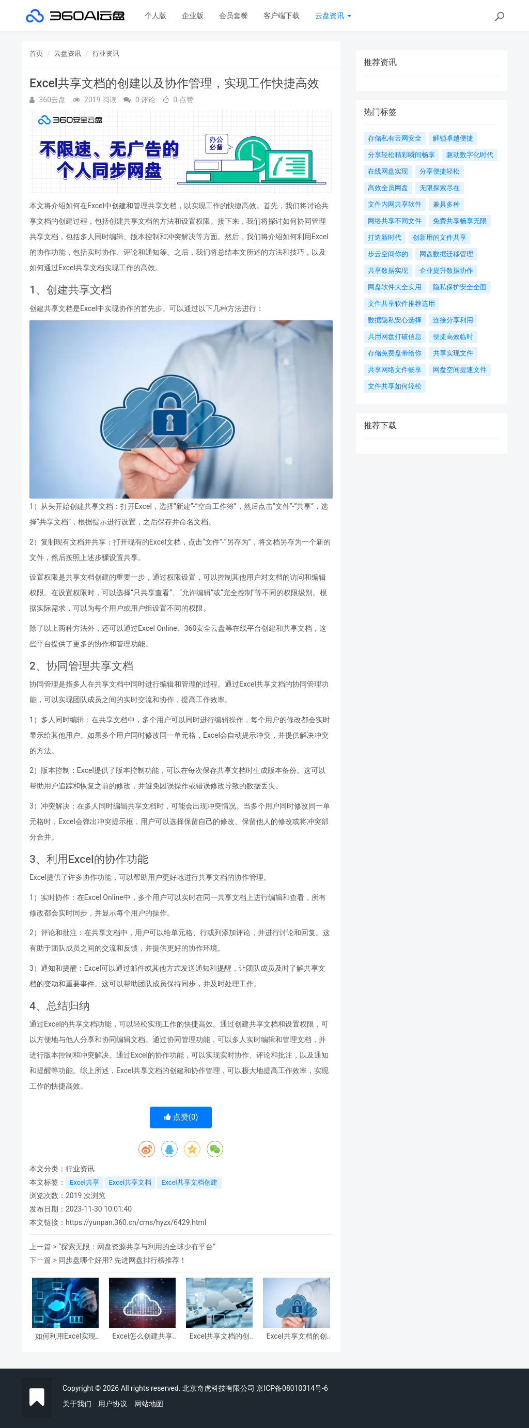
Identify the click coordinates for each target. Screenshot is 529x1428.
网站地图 (148, 1404)
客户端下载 (281, 15)
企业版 (193, 15)
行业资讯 (105, 53)
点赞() (181, 1117)
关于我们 (77, 1404)
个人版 (155, 15)
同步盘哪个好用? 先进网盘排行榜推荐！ (122, 1260)
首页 (36, 53)
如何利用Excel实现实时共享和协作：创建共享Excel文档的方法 (65, 1336)
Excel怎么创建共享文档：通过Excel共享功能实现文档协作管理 (142, 1336)
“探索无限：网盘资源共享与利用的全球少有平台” (136, 1247)
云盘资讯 (333, 15)
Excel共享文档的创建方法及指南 (297, 1336)
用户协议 (112, 1404)
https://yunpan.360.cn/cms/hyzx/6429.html (136, 1222)
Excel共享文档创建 (189, 1182)
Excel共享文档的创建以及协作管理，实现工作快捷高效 (219, 1336)
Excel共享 (84, 1182)
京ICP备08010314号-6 (292, 1388)
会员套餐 (233, 15)
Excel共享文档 (130, 1182)
